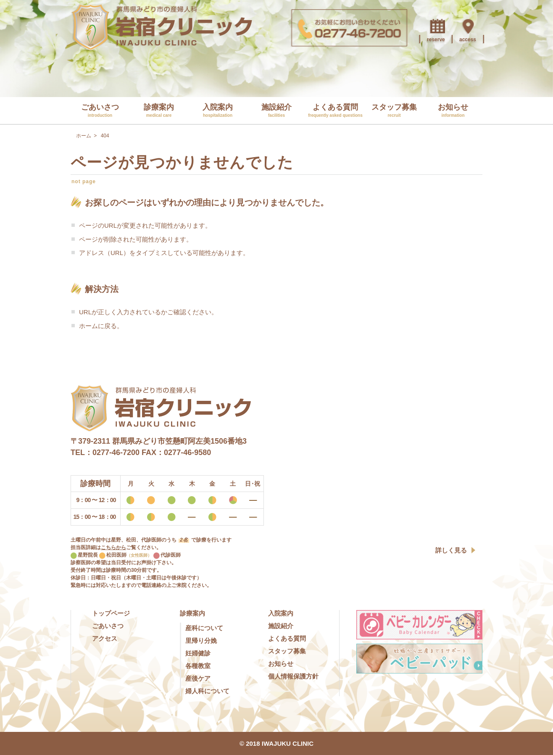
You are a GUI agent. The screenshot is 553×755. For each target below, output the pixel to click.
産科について (204, 628)
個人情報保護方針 (293, 676)
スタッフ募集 (394, 110)
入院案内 (217, 110)
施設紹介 (276, 110)
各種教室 (198, 666)
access (467, 39)
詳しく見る (451, 550)
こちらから (113, 547)
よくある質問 (335, 110)
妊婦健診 (198, 653)
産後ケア (198, 678)
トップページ (111, 613)
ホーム (88, 325)
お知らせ (453, 110)
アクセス (104, 638)
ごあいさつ (100, 110)
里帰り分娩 (201, 640)
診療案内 (158, 110)
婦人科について (207, 691)
